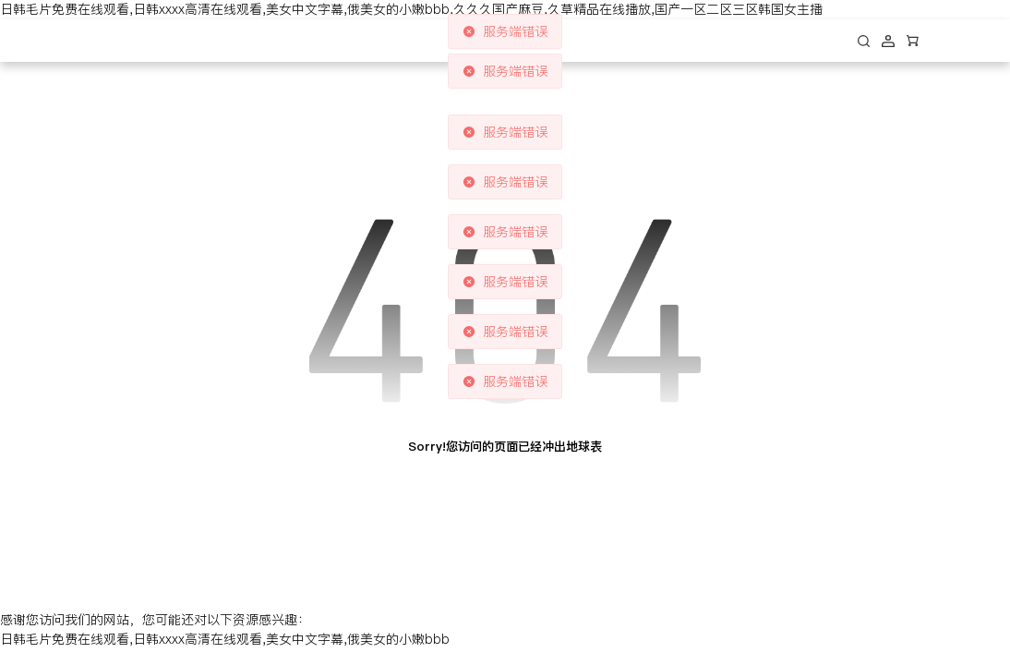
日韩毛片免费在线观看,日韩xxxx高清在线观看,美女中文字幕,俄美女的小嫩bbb (225, 639)
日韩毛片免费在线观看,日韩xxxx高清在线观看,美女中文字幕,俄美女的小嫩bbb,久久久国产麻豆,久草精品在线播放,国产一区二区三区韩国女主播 (411, 9)
